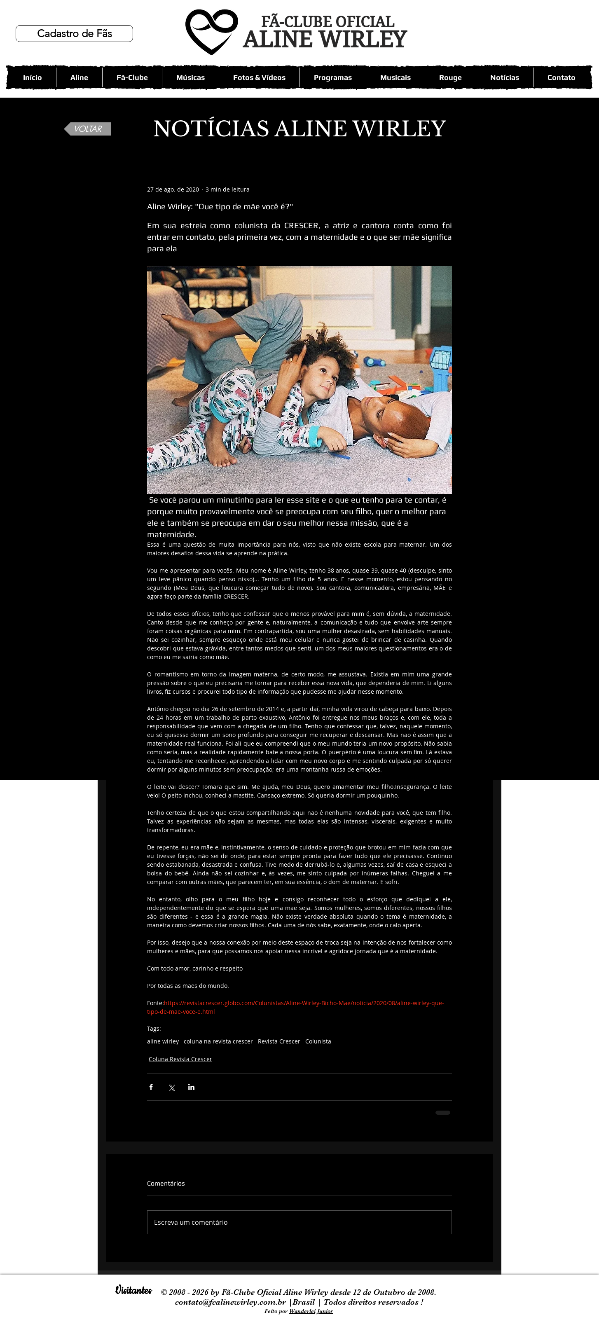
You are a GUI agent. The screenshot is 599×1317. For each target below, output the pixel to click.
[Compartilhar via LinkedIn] (191, 1087)
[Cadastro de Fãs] (74, 33)
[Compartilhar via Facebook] (151, 1087)
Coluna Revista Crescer (180, 1059)
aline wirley (163, 1041)
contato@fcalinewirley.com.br (231, 1302)
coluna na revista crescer (218, 1041)
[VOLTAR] (87, 129)
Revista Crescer (279, 1041)
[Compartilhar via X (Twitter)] (171, 1087)
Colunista (318, 1041)
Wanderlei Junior (311, 1311)
